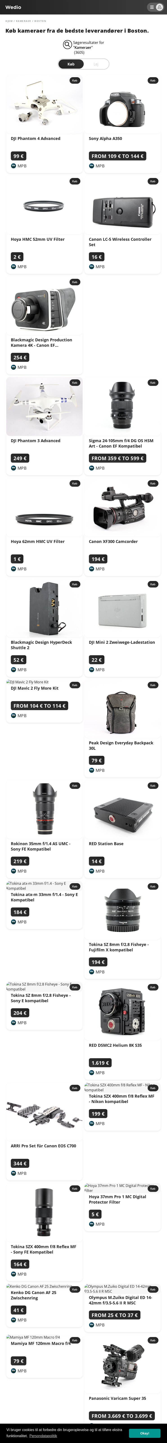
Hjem (9, 21)
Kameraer (23, 21)
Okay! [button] (144, 1433)
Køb (71, 64)
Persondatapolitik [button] (43, 1436)
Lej (96, 64)
